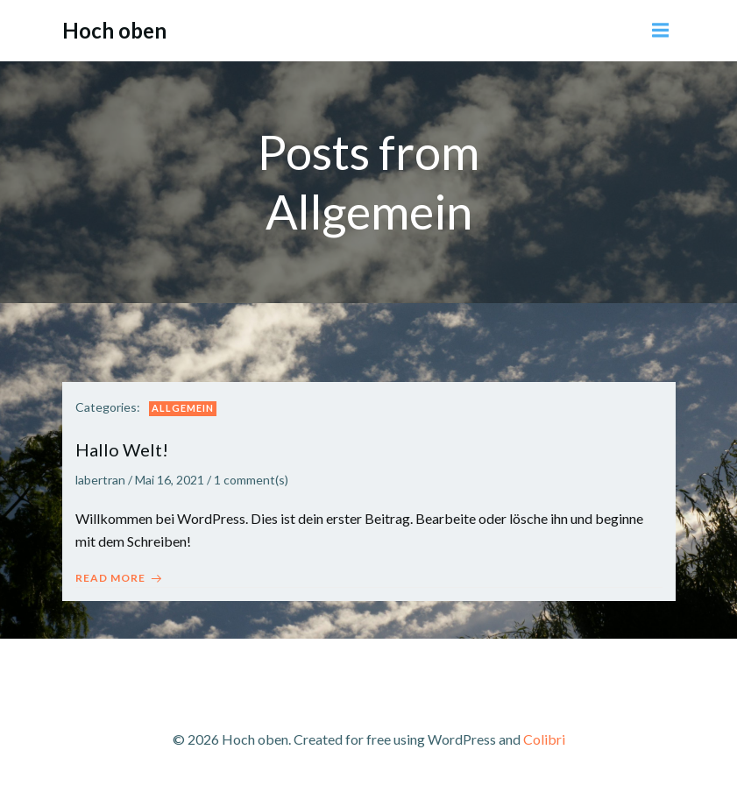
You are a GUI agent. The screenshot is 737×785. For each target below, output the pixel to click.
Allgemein (183, 408)
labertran (100, 479)
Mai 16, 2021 (169, 479)
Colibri (544, 739)
